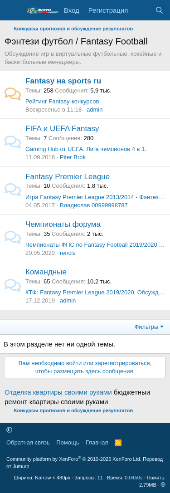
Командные (46, 272)
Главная (97, 442)
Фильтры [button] (146, 326)
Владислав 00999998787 (94, 205)
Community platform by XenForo (73, 459)
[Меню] (12, 10)
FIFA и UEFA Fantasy (62, 128)
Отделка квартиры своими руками (58, 392)
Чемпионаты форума (63, 224)
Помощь (67, 442)
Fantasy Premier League (67, 176)
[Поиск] (159, 10)
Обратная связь (28, 442)
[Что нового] (141, 10)
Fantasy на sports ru (63, 81)
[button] (9, 429)
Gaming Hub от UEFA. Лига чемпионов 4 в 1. (85, 149)
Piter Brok (73, 157)
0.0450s (133, 477)
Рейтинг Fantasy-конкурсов (62, 101)
